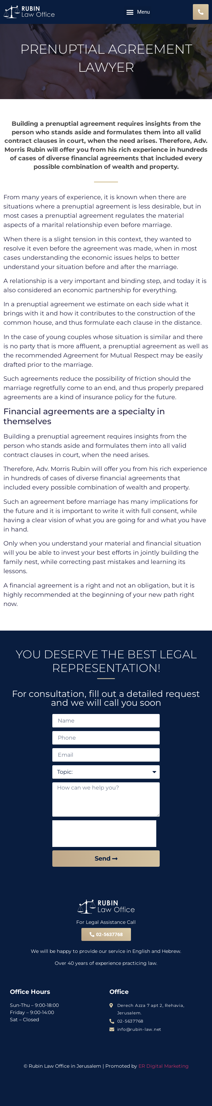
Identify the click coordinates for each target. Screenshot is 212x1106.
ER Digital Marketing (163, 1066)
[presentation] (104, 833)
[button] (137, 12)
